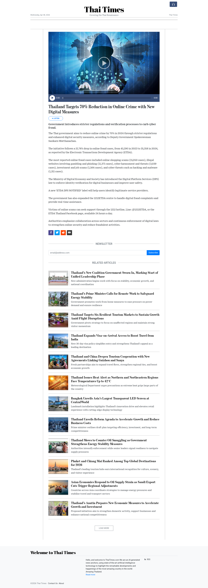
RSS (147, 559)
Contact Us (53, 583)
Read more (90, 574)
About (61, 583)
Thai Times (104, 9)
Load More (104, 528)
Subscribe (153, 252)
